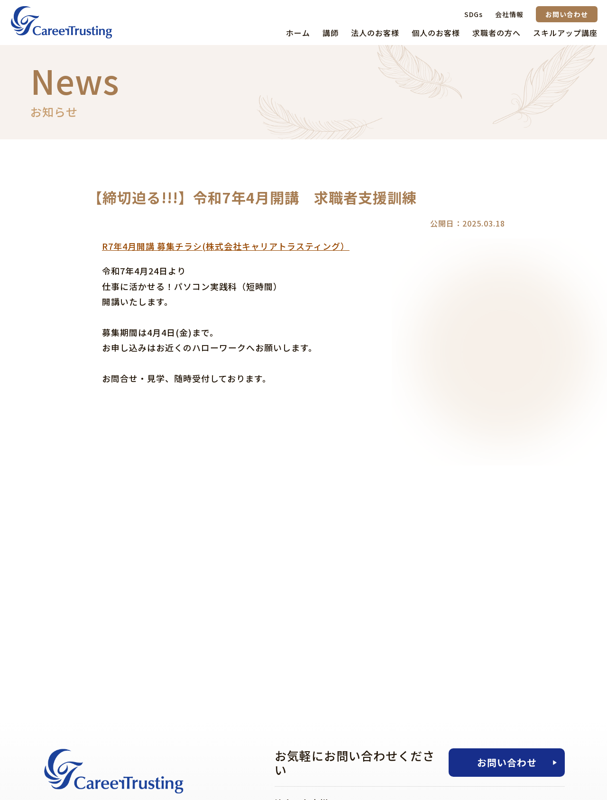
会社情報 (509, 14)
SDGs (473, 14)
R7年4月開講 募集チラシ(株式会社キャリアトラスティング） (225, 246)
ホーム (298, 32)
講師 (330, 32)
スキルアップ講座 (565, 32)
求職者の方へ (496, 32)
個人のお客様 (436, 32)
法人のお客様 (375, 32)
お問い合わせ (566, 14)
